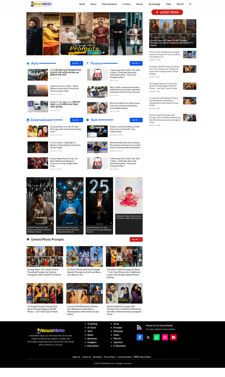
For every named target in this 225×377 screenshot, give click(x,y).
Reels (90, 334)
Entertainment (109, 4)
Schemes (118, 330)
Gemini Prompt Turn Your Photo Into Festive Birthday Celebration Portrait (68, 229)
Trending (92, 323)
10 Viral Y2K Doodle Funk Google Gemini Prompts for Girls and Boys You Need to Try (84, 271)
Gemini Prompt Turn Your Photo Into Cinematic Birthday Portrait (99, 229)
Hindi (82, 4)
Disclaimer (98, 356)
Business (92, 337)
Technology (154, 4)
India (168, 4)
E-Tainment (120, 345)
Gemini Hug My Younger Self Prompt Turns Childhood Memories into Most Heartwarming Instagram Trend (124, 309)
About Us (77, 356)
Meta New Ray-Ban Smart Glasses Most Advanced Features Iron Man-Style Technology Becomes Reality (125, 144)
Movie (139, 4)
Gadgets (91, 341)
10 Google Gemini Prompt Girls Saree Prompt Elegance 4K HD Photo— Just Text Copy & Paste (42, 308)
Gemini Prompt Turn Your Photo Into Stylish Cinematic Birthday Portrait (39, 229)
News (93, 4)
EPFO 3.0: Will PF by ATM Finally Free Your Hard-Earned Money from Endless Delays (125, 105)
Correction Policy (125, 356)
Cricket (126, 4)
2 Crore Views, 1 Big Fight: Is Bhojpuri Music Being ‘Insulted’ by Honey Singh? (65, 144)
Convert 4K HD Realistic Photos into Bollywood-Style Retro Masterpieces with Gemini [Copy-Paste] (83, 309)
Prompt (118, 326)
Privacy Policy (110, 356)
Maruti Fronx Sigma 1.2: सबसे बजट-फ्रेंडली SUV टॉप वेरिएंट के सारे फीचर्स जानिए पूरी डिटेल (65, 104)
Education (93, 345)
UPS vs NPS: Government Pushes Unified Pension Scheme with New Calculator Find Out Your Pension (125, 89)
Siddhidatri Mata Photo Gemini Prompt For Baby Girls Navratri (129, 216)
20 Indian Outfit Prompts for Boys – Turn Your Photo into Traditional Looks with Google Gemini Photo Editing (123, 273)
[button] (190, 4)
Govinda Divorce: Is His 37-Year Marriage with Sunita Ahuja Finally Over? (65, 128)
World (180, 4)
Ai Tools (91, 326)
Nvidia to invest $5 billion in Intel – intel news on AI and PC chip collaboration (125, 128)
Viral (116, 323)
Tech (89, 330)
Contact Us (87, 356)
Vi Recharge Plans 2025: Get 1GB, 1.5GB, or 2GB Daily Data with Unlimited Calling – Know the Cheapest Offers (125, 73)
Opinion (118, 341)
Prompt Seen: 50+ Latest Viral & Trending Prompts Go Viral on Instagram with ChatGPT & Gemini (44, 271)
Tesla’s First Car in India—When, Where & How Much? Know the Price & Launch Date (64, 88)
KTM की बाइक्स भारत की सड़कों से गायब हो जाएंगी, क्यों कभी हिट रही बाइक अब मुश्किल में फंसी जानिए (65, 72)
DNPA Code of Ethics (143, 356)
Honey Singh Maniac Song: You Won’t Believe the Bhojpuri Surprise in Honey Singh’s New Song (64, 161)
